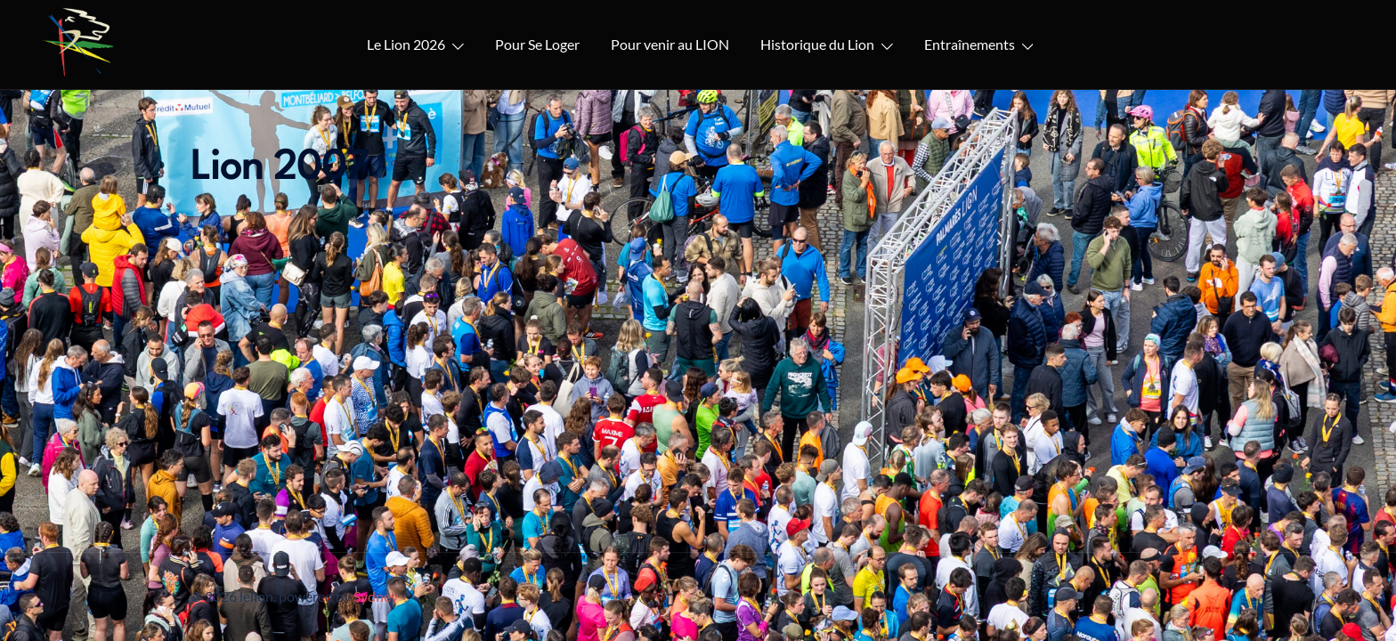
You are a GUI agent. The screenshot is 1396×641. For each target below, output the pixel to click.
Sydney (375, 596)
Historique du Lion (817, 44)
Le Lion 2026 (406, 44)
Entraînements (969, 44)
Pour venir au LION (670, 44)
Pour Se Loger (537, 44)
